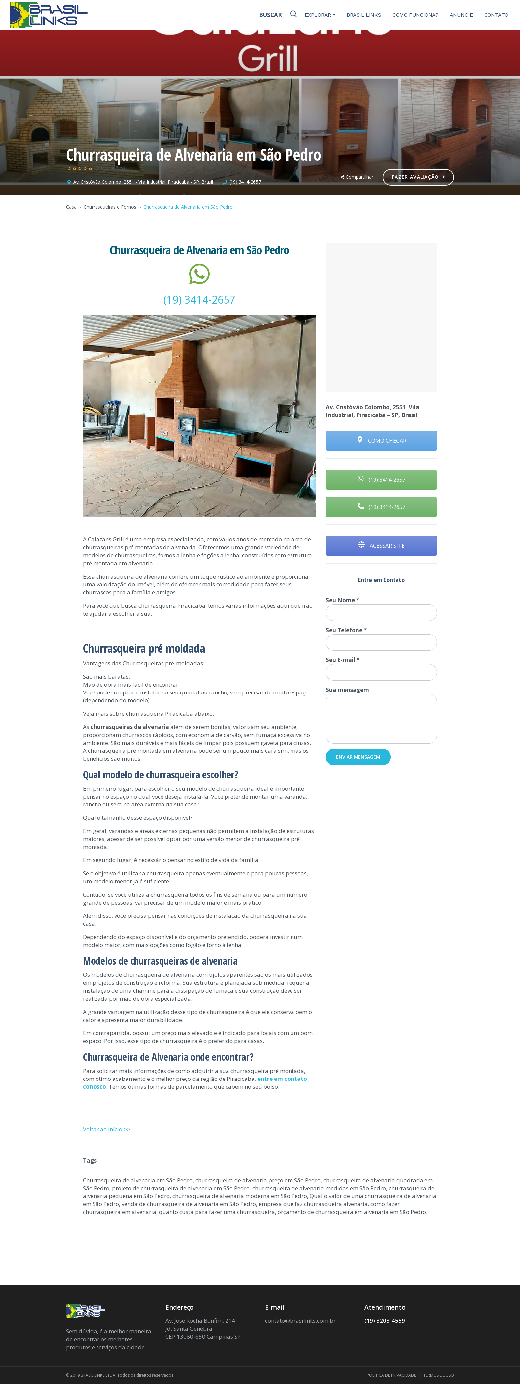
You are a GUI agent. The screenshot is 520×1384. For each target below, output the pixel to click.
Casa (71, 207)
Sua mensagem (381, 715)
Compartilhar (357, 177)
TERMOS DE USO (438, 1375)
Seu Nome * (381, 608)
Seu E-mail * (381, 668)
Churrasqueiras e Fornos (110, 207)
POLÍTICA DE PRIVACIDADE (391, 1375)
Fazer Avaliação (418, 177)
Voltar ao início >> (106, 1129)
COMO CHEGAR (381, 440)
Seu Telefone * (381, 638)
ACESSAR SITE (381, 545)
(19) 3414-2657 (245, 182)
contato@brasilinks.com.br (300, 1320)
